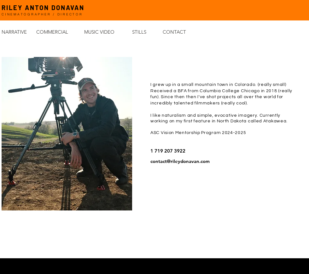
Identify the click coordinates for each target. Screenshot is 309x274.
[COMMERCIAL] (58, 31)
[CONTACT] (185, 31)
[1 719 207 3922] (229, 150)
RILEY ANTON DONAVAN (43, 7)
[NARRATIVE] (19, 31)
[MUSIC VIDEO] (106, 31)
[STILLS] (145, 31)
